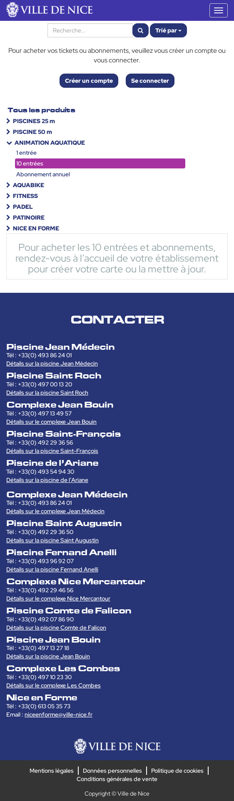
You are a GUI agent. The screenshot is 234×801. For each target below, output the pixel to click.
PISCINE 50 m (32, 132)
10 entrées (29, 163)
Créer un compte (89, 80)
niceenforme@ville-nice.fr (58, 714)
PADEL (23, 206)
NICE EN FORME (36, 228)
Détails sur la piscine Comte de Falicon (56, 627)
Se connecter (150, 80)
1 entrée (26, 152)
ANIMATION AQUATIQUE (50, 142)
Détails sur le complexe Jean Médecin (55, 511)
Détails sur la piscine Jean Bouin (48, 656)
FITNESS (25, 196)
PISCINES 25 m (34, 121)
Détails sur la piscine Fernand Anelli (52, 569)
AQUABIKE (28, 185)
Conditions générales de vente (117, 779)
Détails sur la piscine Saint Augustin (52, 540)
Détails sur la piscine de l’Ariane (47, 480)
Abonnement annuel (43, 174)
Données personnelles (112, 770)
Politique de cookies (177, 770)
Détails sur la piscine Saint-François (52, 451)
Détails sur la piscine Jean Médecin (52, 363)
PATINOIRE (29, 217)
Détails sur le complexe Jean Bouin (51, 421)
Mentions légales (52, 770)
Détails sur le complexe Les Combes (53, 685)
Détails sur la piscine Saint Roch (47, 392)
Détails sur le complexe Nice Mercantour (58, 598)
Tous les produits (41, 110)
